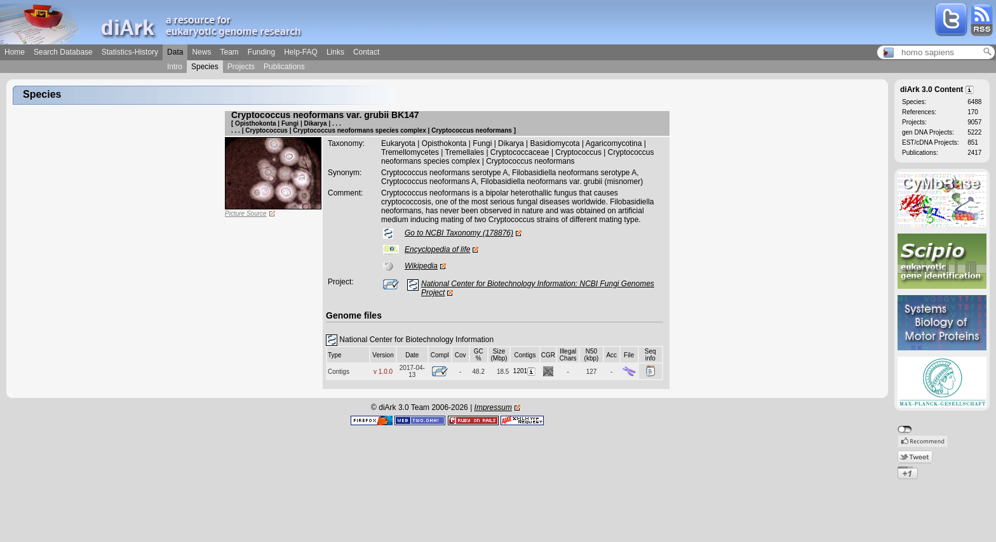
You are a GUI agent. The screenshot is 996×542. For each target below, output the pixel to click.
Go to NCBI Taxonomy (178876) (459, 232)
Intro (174, 66)
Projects (241, 66)
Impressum (493, 407)
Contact (366, 52)
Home (14, 52)
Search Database (63, 52)
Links (335, 52)
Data (175, 52)
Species (205, 66)
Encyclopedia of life (437, 249)
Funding (261, 52)
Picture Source (246, 213)
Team (229, 52)
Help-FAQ (301, 52)
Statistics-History (130, 52)
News (201, 52)
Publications (284, 66)
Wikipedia (421, 265)
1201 (525, 370)
